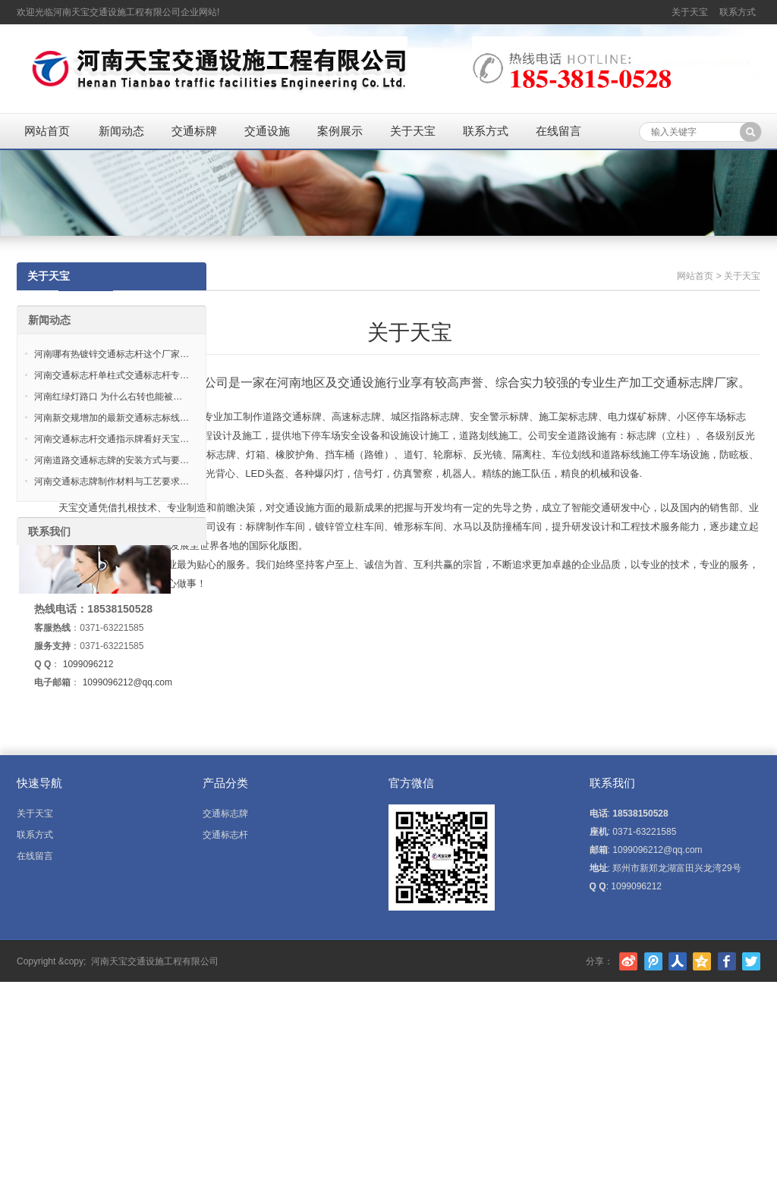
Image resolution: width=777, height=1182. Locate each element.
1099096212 (88, 664)
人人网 (677, 961)
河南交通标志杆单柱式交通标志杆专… (111, 375)
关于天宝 (690, 12)
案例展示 (340, 130)
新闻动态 (121, 130)
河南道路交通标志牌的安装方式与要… (111, 460)
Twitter (751, 961)
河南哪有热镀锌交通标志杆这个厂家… (111, 354)
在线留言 (558, 130)
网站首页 (47, 130)
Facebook (727, 961)
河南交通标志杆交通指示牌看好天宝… (111, 439)
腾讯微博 (653, 961)
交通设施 (267, 130)
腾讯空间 (702, 961)
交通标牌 (194, 130)
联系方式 (737, 12)
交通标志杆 (225, 834)
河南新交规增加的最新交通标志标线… (111, 417)
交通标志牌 (225, 813)
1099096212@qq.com (127, 682)
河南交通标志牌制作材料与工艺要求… (111, 481)
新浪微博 (628, 961)
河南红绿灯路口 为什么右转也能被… (108, 396)
